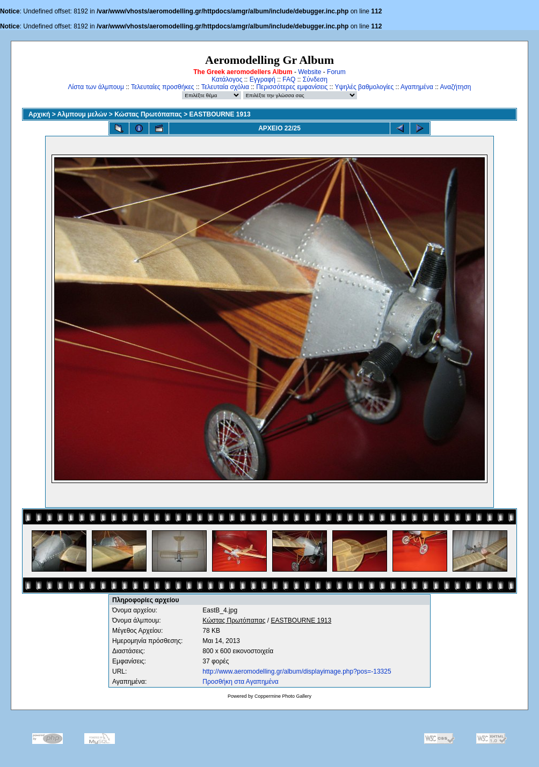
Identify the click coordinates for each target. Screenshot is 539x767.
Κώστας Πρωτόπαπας (148, 114)
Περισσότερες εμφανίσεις (291, 87)
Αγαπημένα (416, 87)
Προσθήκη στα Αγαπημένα (240, 681)
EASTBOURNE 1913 (220, 114)
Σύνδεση (315, 79)
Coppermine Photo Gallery (282, 696)
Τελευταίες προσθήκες (162, 87)
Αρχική (39, 114)
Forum (336, 72)
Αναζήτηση (455, 87)
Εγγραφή (262, 79)
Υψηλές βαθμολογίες (364, 87)
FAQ (288, 79)
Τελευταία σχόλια (225, 87)
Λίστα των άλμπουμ (96, 87)
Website (309, 72)
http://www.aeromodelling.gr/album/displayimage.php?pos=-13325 (296, 671)
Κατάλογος (227, 79)
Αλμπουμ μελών (82, 114)
